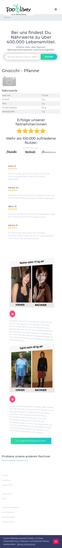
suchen (49, 57)
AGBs (4, 499)
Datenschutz (7, 494)
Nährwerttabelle (8, 517)
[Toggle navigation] (55, 9)
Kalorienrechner (8, 522)
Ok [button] (56, 541)
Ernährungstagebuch (10, 507)
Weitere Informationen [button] (26, 544)
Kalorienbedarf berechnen (15, 460)
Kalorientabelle (8, 512)
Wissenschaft (7, 485)
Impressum (6, 480)
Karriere (5, 475)
